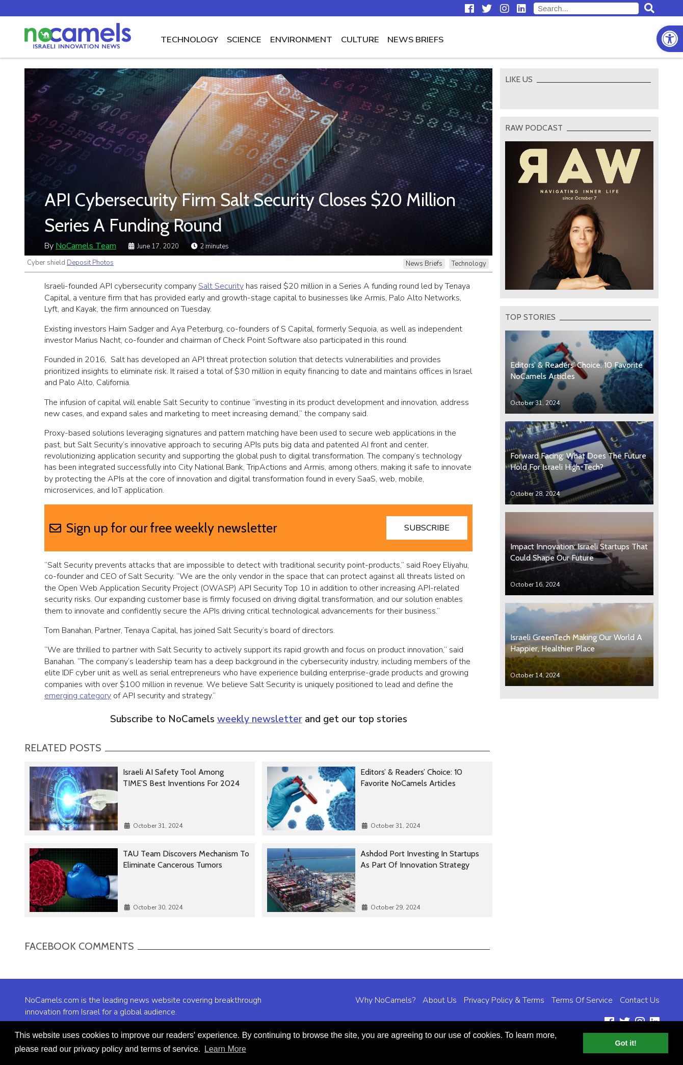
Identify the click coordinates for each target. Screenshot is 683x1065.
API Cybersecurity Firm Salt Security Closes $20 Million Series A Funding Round (250, 212)
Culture (360, 39)
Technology (189, 39)
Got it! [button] (626, 1043)
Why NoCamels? (385, 1000)
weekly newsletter (259, 719)
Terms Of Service (582, 1000)
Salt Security (221, 286)
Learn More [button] (225, 1049)
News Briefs (415, 39)
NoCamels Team (86, 245)
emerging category (77, 695)
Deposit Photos (90, 262)
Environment (301, 39)
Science (244, 39)
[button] (669, 39)
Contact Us (640, 1000)
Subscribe (427, 528)
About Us (440, 1000)
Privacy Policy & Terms (504, 1000)
